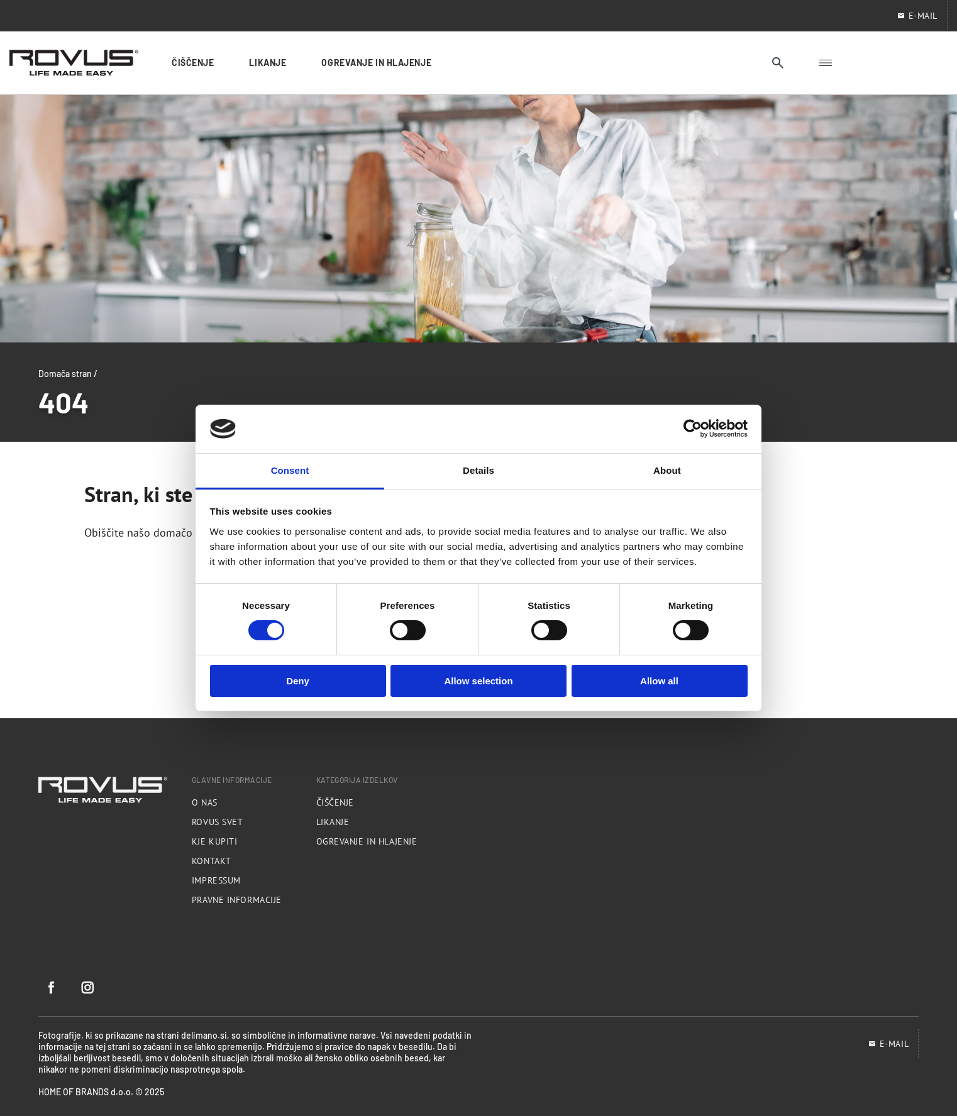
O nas (205, 802)
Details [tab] (478, 470)
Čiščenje (335, 802)
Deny (297, 681)
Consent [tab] (290, 470)
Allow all (659, 681)
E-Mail (917, 15)
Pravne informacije (237, 899)
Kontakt (211, 861)
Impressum (216, 880)
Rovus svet (217, 822)
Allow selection (478, 681)
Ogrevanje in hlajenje (367, 841)
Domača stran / (67, 373)
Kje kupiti (215, 841)
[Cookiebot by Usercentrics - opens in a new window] (693, 428)
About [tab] (667, 470)
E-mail (888, 1043)
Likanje (333, 822)
